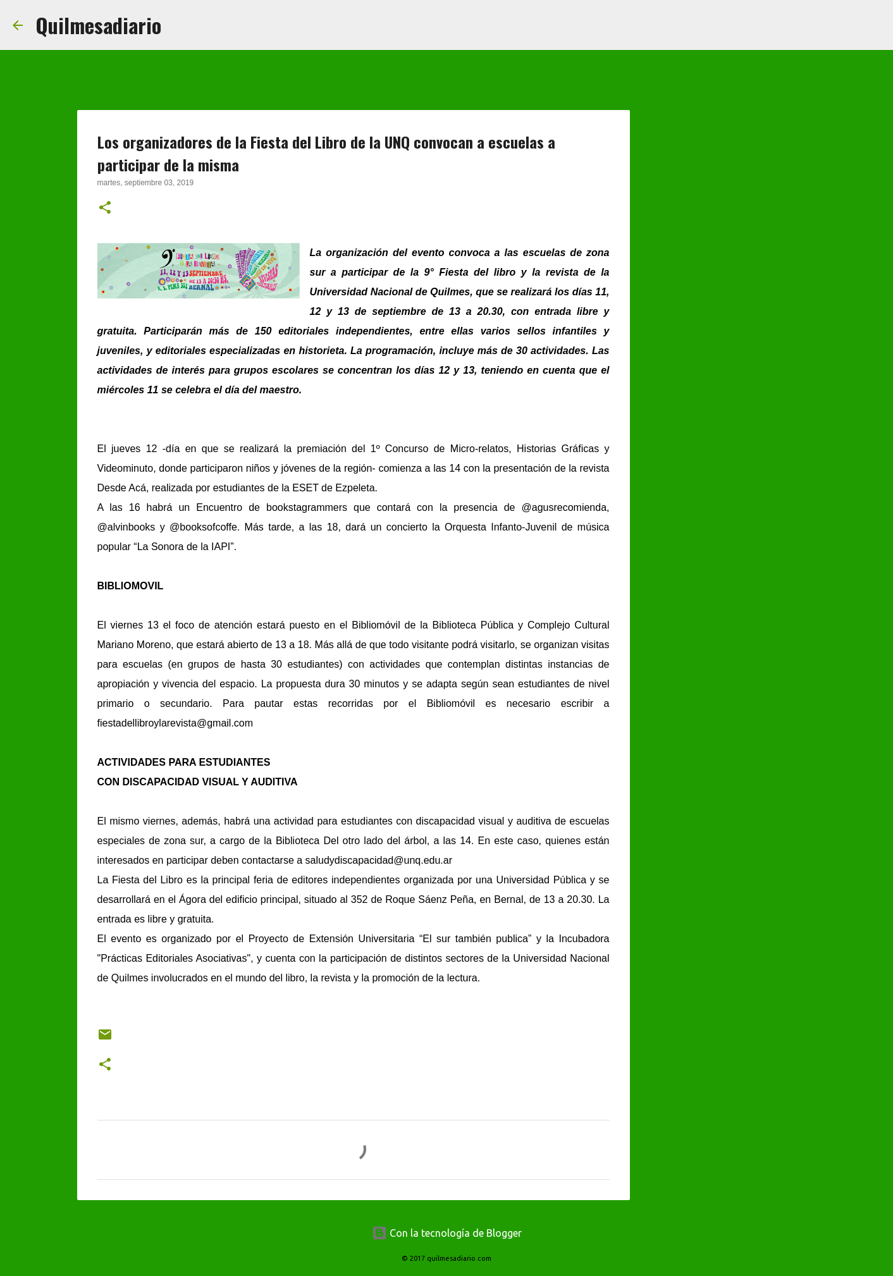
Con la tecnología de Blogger (447, 1233)
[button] (105, 209)
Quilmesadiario (98, 25)
